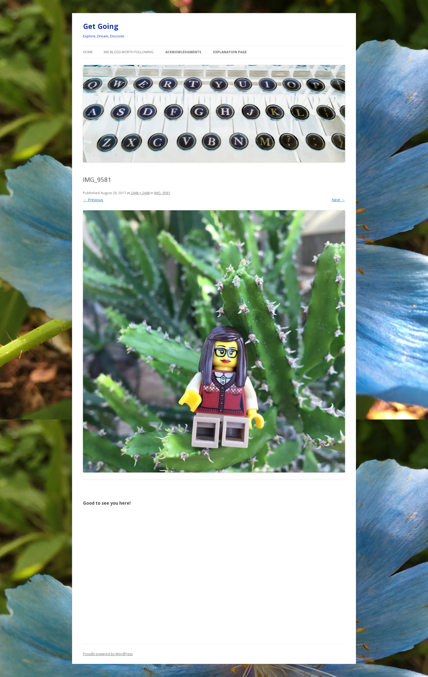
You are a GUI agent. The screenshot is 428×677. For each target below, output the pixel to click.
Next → (338, 199)
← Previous (93, 199)
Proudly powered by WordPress (108, 654)
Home (88, 52)
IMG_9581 (162, 192)
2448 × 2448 (140, 192)
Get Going (100, 26)
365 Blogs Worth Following (128, 52)
